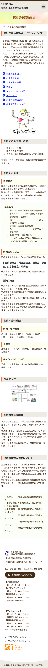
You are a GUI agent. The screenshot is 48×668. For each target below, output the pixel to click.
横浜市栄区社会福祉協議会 (14, 8)
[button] (43, 6)
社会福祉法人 (7, 4)
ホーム (4, 27)
